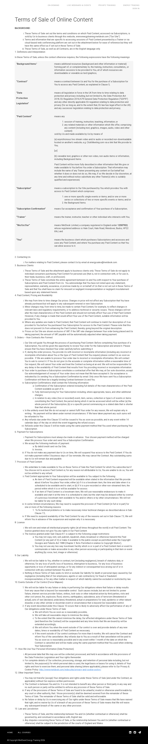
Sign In (137, 5)
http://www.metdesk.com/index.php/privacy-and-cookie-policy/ (70, 669)
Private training (99, 5)
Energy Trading (121, 5)
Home (10, 732)
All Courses (24, 732)
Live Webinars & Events (73, 5)
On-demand (50, 5)
